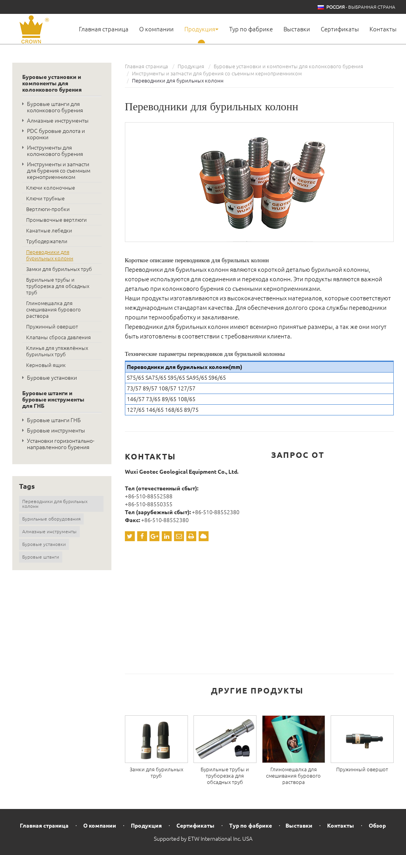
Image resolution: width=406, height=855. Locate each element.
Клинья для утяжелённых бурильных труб (57, 351)
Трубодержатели (46, 241)
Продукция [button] (201, 29)
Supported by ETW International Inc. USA (203, 839)
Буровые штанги (40, 556)
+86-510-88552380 (215, 512)
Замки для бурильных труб (156, 772)
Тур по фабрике (251, 29)
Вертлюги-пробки (48, 209)
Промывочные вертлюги (56, 220)
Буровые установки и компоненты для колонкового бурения (288, 66)
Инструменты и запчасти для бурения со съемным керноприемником (217, 73)
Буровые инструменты (56, 430)
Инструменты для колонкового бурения (55, 150)
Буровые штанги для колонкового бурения (55, 107)
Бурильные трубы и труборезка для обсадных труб (225, 776)
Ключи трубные (45, 198)
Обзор (377, 825)
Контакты (383, 29)
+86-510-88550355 (148, 504)
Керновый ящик (46, 365)
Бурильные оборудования (51, 518)
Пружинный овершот (362, 769)
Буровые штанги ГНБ (54, 420)
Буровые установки (52, 378)
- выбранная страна (360, 7)
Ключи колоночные (50, 187)
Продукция (191, 66)
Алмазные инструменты (57, 120)
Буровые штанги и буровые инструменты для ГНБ (53, 399)
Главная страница (103, 29)
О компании (156, 29)
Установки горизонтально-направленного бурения (60, 444)
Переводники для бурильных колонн (49, 255)
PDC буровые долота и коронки (56, 134)
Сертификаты (340, 29)
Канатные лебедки (49, 230)
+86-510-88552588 (148, 496)
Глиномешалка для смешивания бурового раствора (293, 776)
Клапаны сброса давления (58, 337)
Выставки (296, 29)
